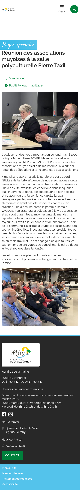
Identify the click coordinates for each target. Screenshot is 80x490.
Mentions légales (12, 473)
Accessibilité (10, 484)
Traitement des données (17, 478)
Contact (12, 455)
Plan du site (9, 468)
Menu (62, 11)
